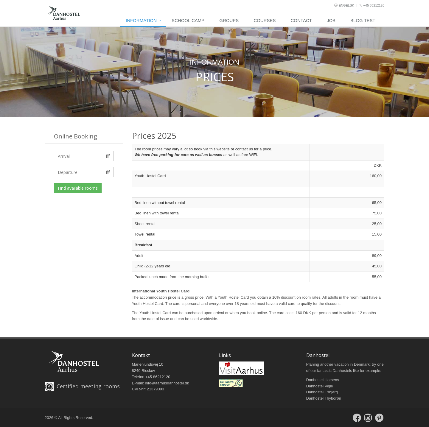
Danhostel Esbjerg (322, 392)
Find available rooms (78, 188)
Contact (301, 20)
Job (331, 20)
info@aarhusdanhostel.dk (167, 383)
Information (141, 20)
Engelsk (346, 5)
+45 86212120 (372, 5)
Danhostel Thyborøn (323, 398)
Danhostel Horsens (322, 380)
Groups (229, 20)
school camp (188, 20)
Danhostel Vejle (319, 386)
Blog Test (362, 20)
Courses (265, 20)
